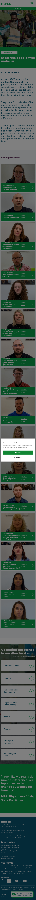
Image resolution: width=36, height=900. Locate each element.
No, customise (18, 457)
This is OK (18, 452)
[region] (18, 450)
